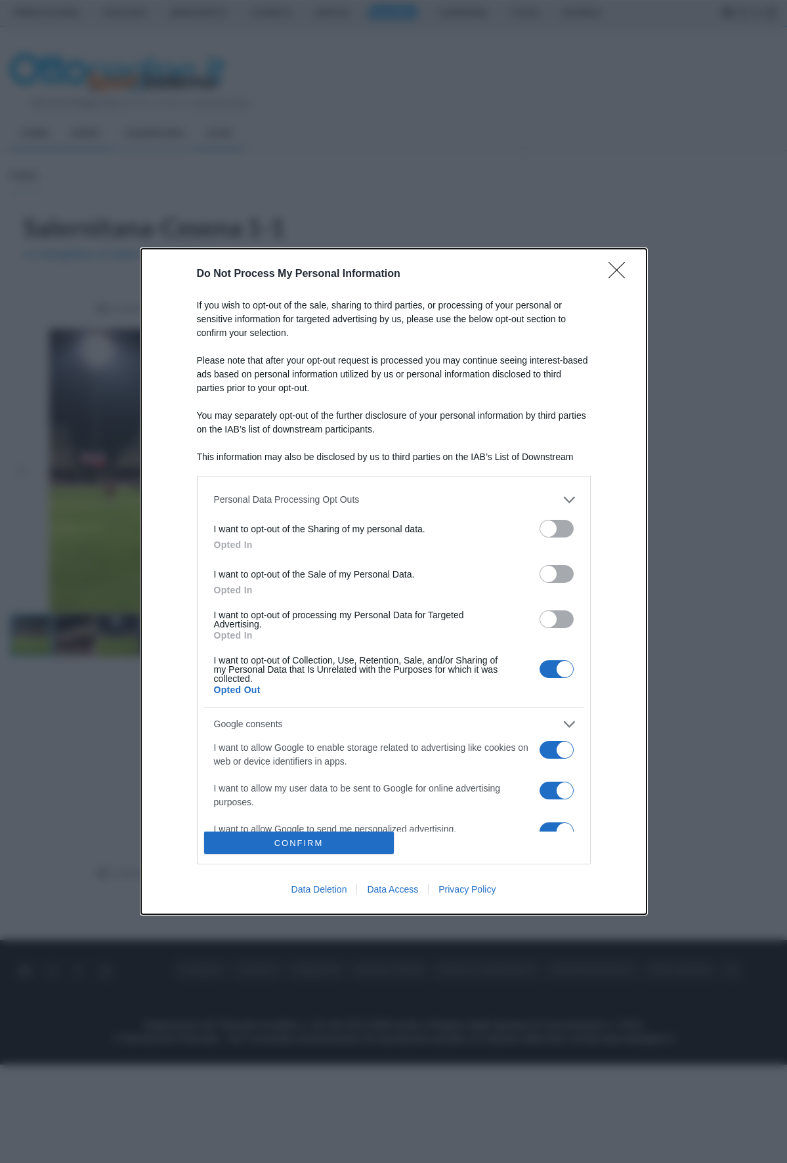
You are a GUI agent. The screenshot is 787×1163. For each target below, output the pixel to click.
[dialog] (394, 582)
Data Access (392, 889)
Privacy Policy (467, 889)
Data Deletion (319, 889)
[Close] (620, 274)
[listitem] (394, 500)
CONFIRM (299, 843)
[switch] (557, 529)
